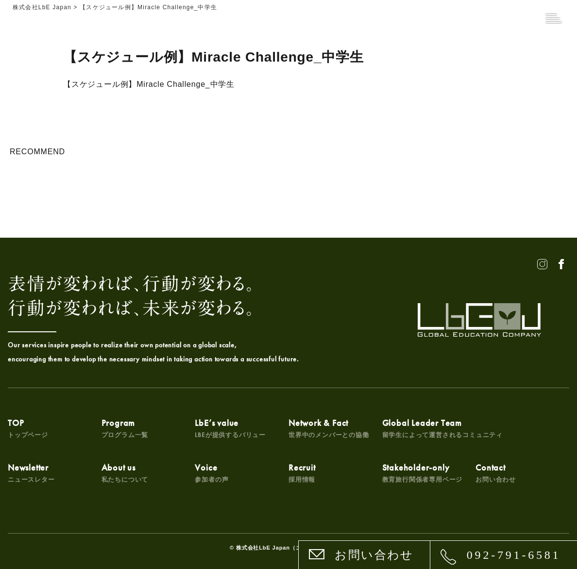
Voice (211, 473)
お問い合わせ (374, 555)
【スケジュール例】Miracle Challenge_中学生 (149, 84)
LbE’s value (230, 428)
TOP (28, 428)
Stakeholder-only (422, 473)
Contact (495, 473)
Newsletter (31, 473)
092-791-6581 (514, 555)
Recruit (302, 473)
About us (125, 473)
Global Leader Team (442, 428)
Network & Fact (328, 428)
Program (125, 428)
